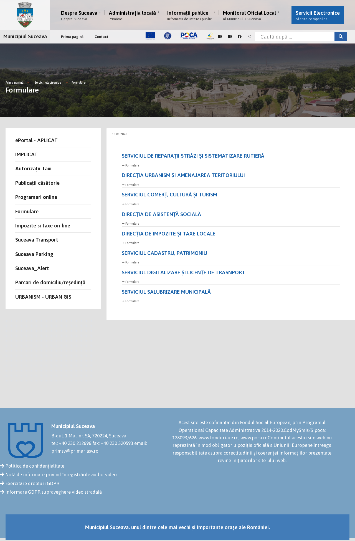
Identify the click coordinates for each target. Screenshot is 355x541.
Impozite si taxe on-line (42, 225)
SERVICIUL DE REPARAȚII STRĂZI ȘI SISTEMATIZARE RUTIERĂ (193, 156)
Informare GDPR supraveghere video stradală (53, 492)
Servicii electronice (48, 82)
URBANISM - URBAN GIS (43, 297)
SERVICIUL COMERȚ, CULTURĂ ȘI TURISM (169, 194)
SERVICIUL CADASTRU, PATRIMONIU (164, 253)
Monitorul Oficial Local (249, 15)
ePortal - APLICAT (36, 140)
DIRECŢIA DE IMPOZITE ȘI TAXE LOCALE (168, 233)
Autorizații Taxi (33, 168)
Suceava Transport (36, 240)
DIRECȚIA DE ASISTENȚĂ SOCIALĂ (161, 214)
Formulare (78, 82)
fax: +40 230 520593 (112, 443)
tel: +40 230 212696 (71, 443)
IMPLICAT (26, 154)
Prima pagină (72, 37)
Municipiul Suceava (25, 36)
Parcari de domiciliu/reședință (50, 282)
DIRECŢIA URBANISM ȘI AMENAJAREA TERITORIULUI (183, 175)
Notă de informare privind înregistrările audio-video (61, 474)
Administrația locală (132, 15)
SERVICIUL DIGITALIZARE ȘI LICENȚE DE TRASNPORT (183, 272)
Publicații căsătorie (37, 183)
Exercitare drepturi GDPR (32, 483)
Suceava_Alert (32, 268)
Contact (101, 37)
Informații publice (189, 15)
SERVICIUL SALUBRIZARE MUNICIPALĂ (166, 292)
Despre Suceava (79, 15)
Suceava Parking (34, 254)
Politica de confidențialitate (34, 466)
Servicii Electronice (318, 15)
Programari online (36, 197)
